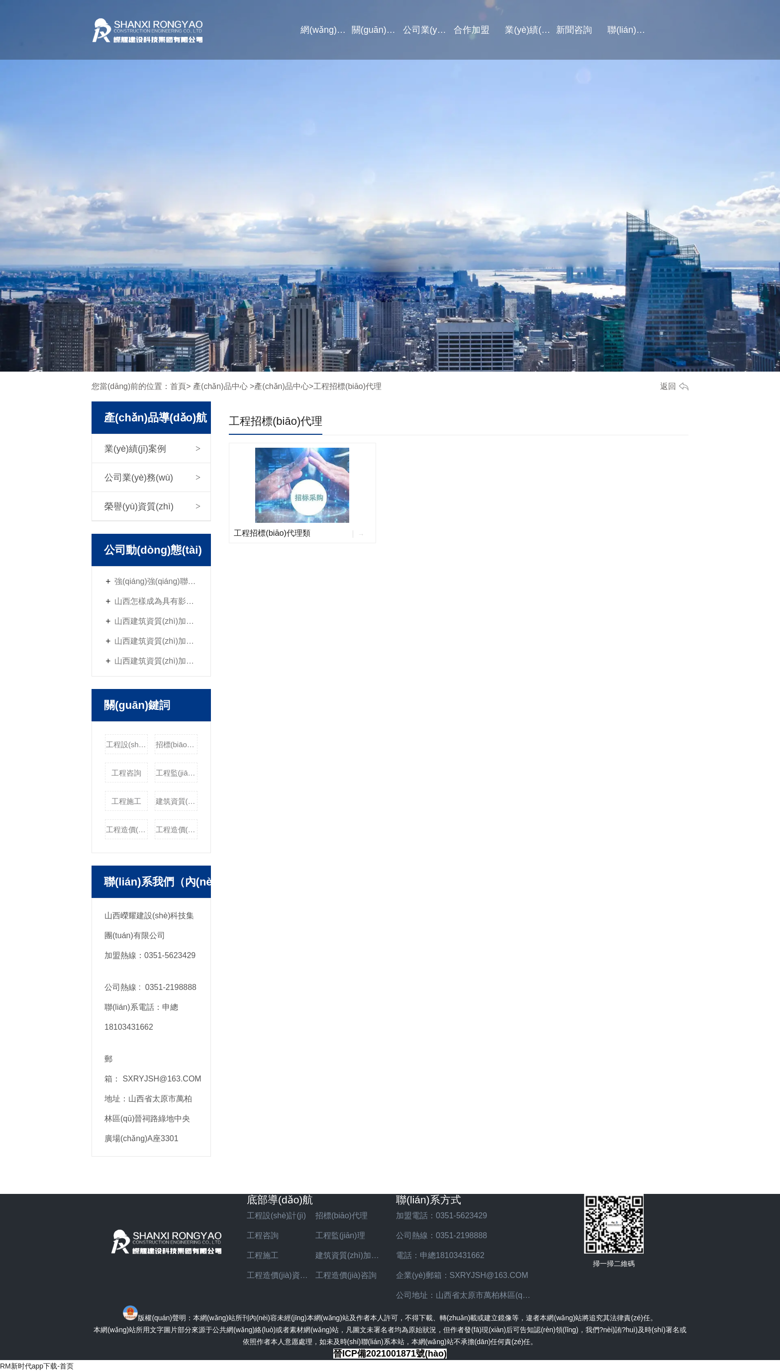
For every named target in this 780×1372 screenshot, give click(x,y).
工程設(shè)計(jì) (127, 744)
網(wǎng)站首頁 (326, 30)
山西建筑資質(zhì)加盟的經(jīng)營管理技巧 (156, 641)
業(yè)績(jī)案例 (530, 30)
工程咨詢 (126, 773)
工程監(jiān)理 (177, 773)
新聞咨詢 (574, 30)
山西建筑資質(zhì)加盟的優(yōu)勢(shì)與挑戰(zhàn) (156, 661)
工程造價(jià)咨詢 (177, 829)
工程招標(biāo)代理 (275, 421)
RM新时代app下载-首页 (37, 1366)
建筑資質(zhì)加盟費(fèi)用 (177, 801)
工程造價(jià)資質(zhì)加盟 (127, 829)
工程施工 (126, 801)
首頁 (178, 386)
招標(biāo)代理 (177, 744)
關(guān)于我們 (377, 30)
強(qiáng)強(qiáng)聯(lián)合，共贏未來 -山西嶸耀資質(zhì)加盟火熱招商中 (156, 581)
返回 (668, 386)
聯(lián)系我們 (633, 30)
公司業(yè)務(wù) (428, 30)
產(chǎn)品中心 (220, 386)
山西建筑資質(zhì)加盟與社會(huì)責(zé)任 (156, 621)
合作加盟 (471, 30)
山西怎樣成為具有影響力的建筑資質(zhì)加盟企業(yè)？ (156, 601)
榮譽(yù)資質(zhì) (139, 506)
